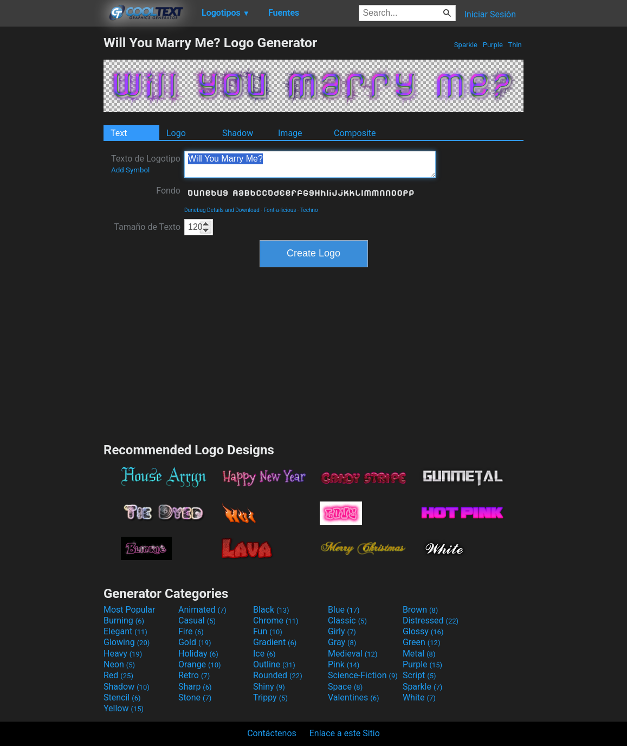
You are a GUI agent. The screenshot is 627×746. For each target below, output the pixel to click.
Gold (194, 642)
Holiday (198, 653)
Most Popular (130, 609)
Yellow (124, 708)
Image (290, 133)
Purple (493, 45)
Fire (191, 631)
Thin (514, 45)
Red (118, 675)
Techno (309, 210)
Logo (176, 133)
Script (419, 675)
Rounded (277, 675)
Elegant (125, 631)
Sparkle (466, 45)
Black (271, 609)
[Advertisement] (51, 197)
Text (119, 133)
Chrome (276, 620)
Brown (420, 609)
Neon (119, 664)
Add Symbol (130, 170)
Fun (267, 631)
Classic (347, 620)
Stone (194, 697)
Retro (194, 675)
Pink (344, 664)
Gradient (274, 642)
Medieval (353, 653)
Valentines (353, 697)
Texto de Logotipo (145, 163)
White (419, 697)
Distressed (430, 620)
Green (422, 642)
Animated (202, 609)
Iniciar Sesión (490, 14)
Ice (264, 653)
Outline (274, 664)
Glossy (423, 631)
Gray (342, 642)
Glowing (127, 642)
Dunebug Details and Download (222, 210)
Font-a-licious (280, 210)
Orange (199, 664)
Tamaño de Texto (147, 227)
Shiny (269, 686)
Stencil (122, 697)
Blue (344, 609)
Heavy (123, 653)
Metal (419, 653)
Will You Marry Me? (310, 164)
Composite (355, 133)
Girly (342, 631)
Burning (124, 620)
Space (345, 686)
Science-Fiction (363, 675)
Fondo (168, 190)
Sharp (195, 686)
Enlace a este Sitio (344, 733)
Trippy (270, 697)
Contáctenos (271, 733)
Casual (197, 620)
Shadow (237, 133)
